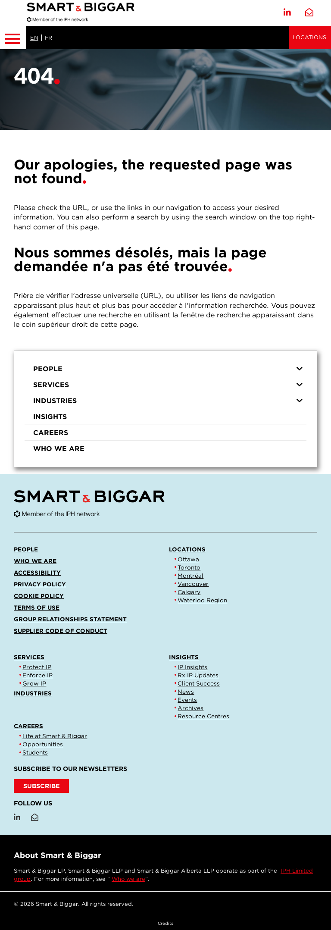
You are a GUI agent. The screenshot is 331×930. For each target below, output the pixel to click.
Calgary (189, 592)
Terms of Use (36, 607)
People (168, 369)
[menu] (165, 409)
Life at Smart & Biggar (54, 736)
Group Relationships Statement (70, 619)
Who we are (58, 449)
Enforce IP (37, 675)
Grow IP (34, 683)
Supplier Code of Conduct (60, 630)
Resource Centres (203, 716)
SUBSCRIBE (41, 785)
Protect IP (36, 667)
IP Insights (192, 667)
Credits (165, 923)
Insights (50, 417)
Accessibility (37, 572)
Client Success (199, 683)
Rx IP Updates (198, 675)
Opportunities (42, 744)
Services (168, 385)
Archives (190, 708)
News (186, 691)
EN (34, 37)
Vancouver (193, 583)
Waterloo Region (202, 600)
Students (35, 752)
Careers (50, 433)
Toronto (189, 567)
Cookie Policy (39, 595)
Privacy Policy (40, 584)
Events (187, 699)
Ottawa (188, 559)
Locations (309, 37)
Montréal (190, 575)
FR (48, 37)
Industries (168, 401)
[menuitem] (165, 369)
